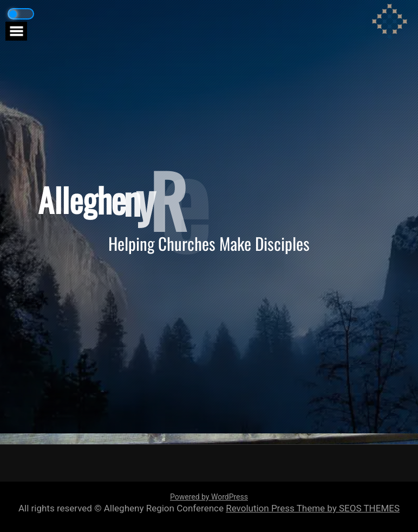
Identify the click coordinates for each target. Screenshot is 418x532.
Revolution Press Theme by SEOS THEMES (313, 508)
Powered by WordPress (209, 496)
